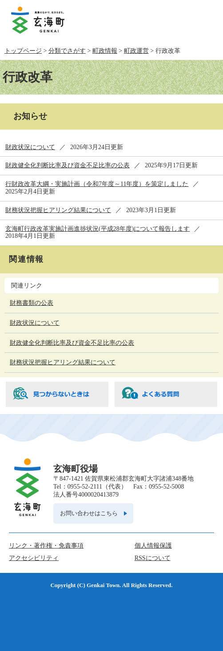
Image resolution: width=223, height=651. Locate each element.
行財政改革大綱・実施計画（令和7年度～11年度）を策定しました (96, 184)
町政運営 (136, 50)
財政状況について (30, 147)
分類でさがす (67, 50)
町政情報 (104, 50)
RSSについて (153, 558)
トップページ (23, 50)
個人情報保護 (153, 545)
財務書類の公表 (31, 303)
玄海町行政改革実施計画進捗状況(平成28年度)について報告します (97, 228)
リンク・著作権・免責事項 (46, 545)
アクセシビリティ (34, 558)
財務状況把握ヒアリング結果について (58, 210)
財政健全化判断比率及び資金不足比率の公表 (67, 165)
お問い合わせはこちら (89, 513)
